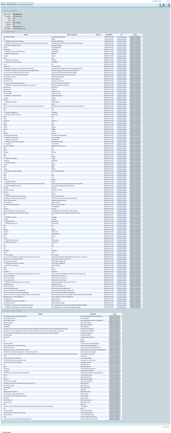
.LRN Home (165, 427)
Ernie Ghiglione (17, 22)
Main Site (3, 2)
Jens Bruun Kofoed (121, 37)
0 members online (156, 1)
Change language (6, 432)
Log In (168, 1)
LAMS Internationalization (11, 2)
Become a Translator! (135, 36)
